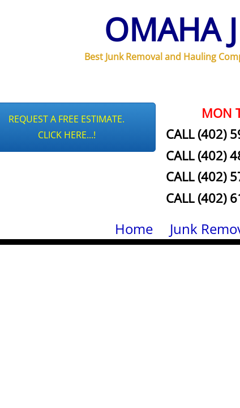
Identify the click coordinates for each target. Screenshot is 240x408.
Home (134, 228)
